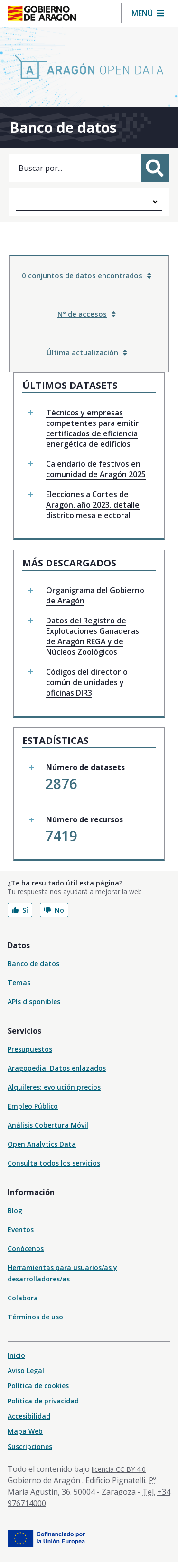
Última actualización (87, 352)
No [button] (54, 909)
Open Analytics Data (42, 1143)
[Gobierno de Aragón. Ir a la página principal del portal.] (42, 13)
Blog (15, 1210)
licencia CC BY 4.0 (119, 1469)
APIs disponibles (34, 1001)
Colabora (23, 1297)
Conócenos (26, 1248)
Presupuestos (30, 1049)
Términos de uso (35, 1316)
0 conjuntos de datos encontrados (86, 275)
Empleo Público (33, 1105)
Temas (19, 982)
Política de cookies (38, 1385)
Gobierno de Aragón (45, 1480)
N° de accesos (86, 314)
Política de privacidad (43, 1400)
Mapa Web (25, 1431)
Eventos (21, 1229)
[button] (147, 13)
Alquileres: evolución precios (54, 1087)
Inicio (16, 1355)
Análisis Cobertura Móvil (48, 1124)
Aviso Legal (26, 1370)
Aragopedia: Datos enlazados (57, 1068)
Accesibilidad (29, 1416)
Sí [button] (20, 909)
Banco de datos (33, 963)
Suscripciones (30, 1446)
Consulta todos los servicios (54, 1162)
